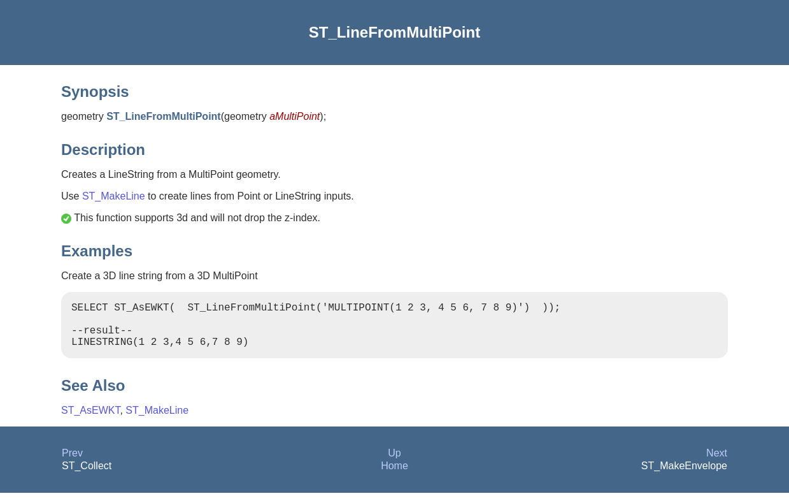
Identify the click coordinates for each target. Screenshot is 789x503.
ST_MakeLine (113, 196)
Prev (72, 463)
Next (716, 463)
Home (394, 475)
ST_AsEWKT (90, 420)
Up (394, 463)
